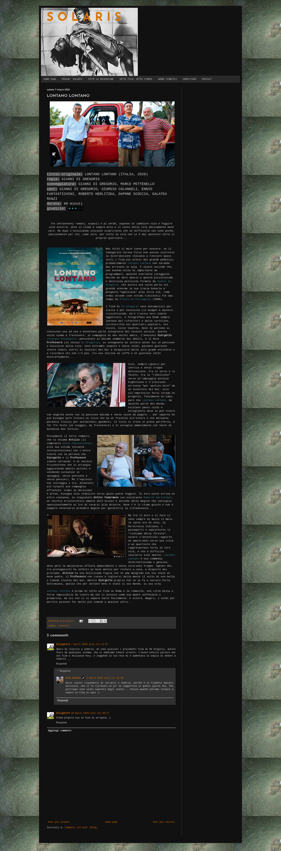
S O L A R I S (84, 18)
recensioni (63, 626)
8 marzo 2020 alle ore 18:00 (104, 678)
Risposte (65, 671)
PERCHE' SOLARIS (72, 79)
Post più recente (59, 822)
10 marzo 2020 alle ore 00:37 (90, 713)
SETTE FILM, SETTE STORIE (135, 79)
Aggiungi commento (59, 730)
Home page (111, 822)
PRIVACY (207, 79)
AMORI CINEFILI (167, 79)
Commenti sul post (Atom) (81, 827)
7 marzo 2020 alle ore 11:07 (89, 644)
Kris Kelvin (73, 678)
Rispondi (61, 664)
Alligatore (63, 644)
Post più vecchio (164, 822)
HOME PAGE (50, 79)
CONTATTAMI (189, 79)
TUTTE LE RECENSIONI (101, 79)
